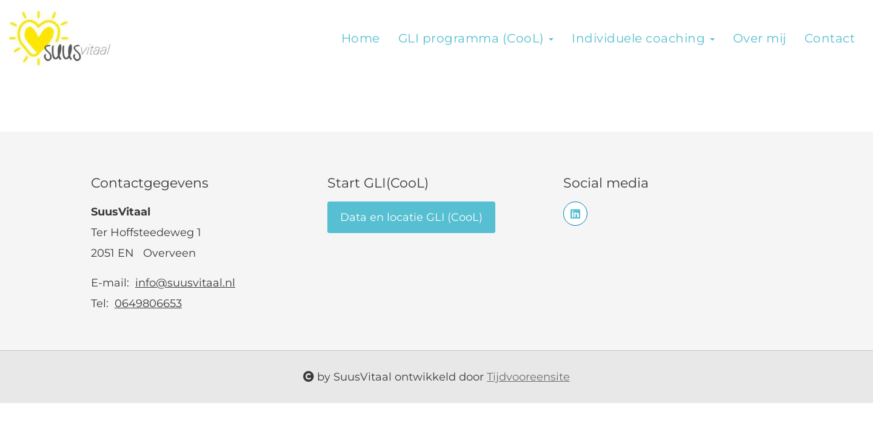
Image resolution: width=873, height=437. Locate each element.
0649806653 (148, 303)
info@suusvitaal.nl (185, 283)
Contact (829, 38)
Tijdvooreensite (528, 377)
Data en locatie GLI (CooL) (411, 217)
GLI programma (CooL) (476, 38)
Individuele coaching (643, 38)
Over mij (759, 38)
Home (360, 38)
